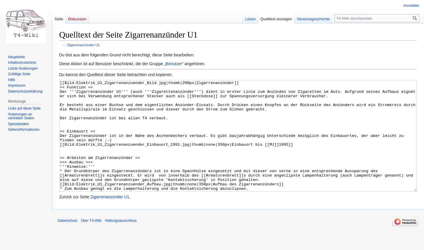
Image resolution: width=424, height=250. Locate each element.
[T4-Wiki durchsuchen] (376, 18)
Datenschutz (67, 243)
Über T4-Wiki (91, 243)
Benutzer (173, 63)
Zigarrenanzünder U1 (83, 45)
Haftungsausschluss (121, 243)
